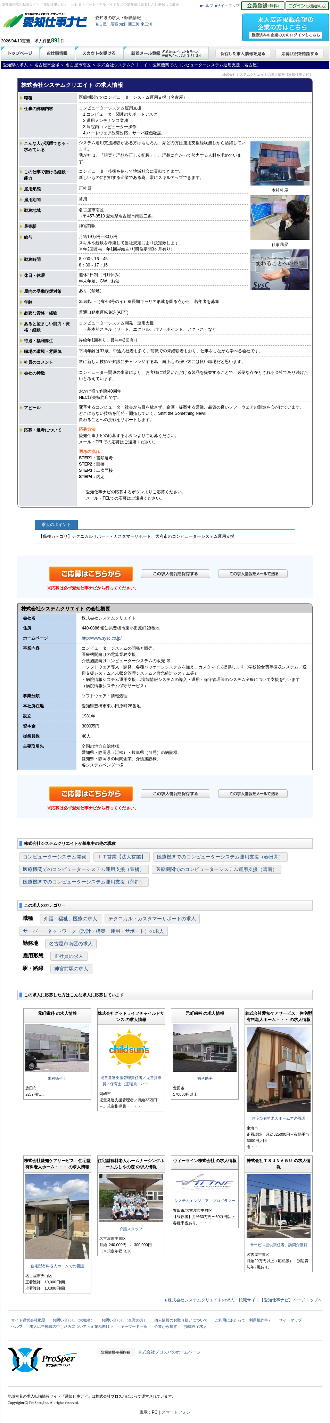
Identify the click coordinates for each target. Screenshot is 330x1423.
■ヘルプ (207, 5)
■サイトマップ (227, 5)
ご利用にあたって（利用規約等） (243, 1320)
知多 (123, 24)
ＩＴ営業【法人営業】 (121, 856)
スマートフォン (176, 1412)
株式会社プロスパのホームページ (169, 1352)
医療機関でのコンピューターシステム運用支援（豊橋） (84, 869)
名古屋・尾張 (106, 24)
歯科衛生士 (57, 1078)
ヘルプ (17, 1326)
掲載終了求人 (195, 1326)
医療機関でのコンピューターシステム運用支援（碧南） (216, 869)
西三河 (134, 24)
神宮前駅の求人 (71, 968)
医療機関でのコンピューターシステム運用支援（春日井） (220, 856)
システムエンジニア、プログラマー (205, 1201)
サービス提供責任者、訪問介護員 (278, 1245)
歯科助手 (205, 1078)
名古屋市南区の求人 (71, 943)
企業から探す (165, 1326)
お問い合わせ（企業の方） (124, 1320)
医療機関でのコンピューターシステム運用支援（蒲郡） (84, 882)
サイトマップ (290, 1320)
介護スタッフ (130, 1229)
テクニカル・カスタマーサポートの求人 (152, 918)
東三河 (146, 24)
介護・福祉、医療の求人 (70, 918)
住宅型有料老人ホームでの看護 (278, 1118)
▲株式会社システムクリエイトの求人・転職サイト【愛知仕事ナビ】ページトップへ (243, 1300)
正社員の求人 (68, 956)
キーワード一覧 (134, 1326)
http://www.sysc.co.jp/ (102, 638)
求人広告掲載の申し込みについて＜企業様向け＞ (72, 1326)
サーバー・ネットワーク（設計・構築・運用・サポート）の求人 (93, 931)
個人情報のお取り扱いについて (181, 1320)
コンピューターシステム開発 (54, 856)
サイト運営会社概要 (28, 1320)
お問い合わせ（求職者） (73, 1320)
